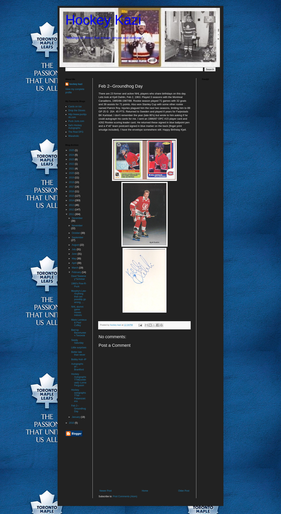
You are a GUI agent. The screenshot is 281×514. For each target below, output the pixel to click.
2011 (72, 214)
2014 (72, 200)
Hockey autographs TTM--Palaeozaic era (78, 396)
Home (145, 490)
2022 (72, 164)
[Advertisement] (144, 460)
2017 (72, 186)
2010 (72, 423)
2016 (72, 191)
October (76, 233)
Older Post (183, 490)
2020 (72, 173)
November (77, 225)
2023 (72, 159)
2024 (72, 155)
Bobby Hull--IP (78, 359)
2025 (72, 150)
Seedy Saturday (77, 341)
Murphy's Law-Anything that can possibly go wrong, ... (78, 297)
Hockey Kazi (103, 20)
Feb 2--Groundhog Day (78, 408)
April (74, 263)
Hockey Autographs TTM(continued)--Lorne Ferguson (78, 380)
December (77, 218)
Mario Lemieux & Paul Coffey (79, 322)
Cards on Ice (75, 106)
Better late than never (78, 353)
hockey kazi (75, 84)
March (75, 267)
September (77, 237)
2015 (72, 196)
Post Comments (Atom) (125, 496)
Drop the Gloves (76, 110)
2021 (72, 168)
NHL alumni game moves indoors (77, 311)
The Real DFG (75, 132)
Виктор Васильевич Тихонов (78, 333)
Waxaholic (73, 136)
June (74, 254)
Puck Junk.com (76, 121)
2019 (72, 177)
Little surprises (78, 347)
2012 (72, 209)
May (74, 258)
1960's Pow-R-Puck (78, 285)
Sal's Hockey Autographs (75, 126)
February (77, 272)
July (74, 249)
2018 (72, 182)
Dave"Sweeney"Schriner (78, 277)
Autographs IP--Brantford (77, 367)
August (76, 245)
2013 (72, 205)
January (76, 417)
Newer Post (106, 490)
